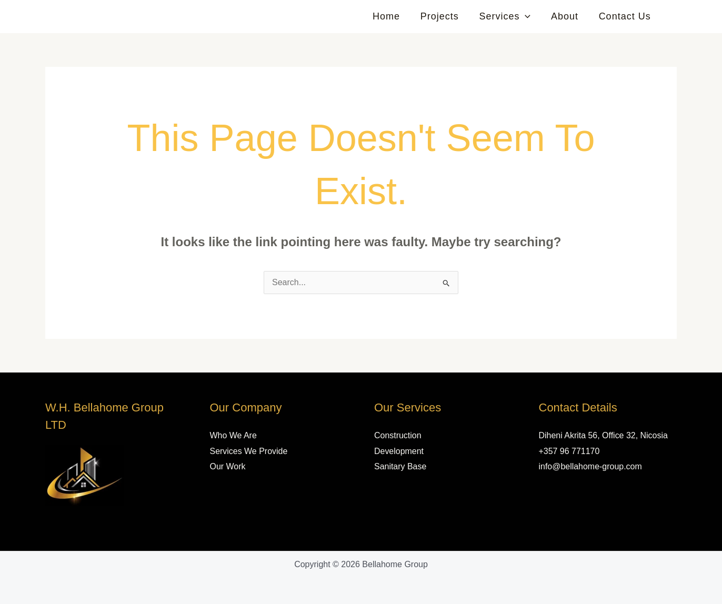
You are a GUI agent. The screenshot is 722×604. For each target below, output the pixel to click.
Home (392, 16)
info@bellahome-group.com (591, 466)
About (566, 16)
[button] (528, 16)
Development (399, 451)
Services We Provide (249, 451)
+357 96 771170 (569, 451)
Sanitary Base (400, 466)
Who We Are (233, 435)
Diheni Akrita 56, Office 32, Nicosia (603, 435)
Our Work (228, 466)
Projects (444, 16)
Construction (398, 435)
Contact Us (625, 16)
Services (508, 16)
